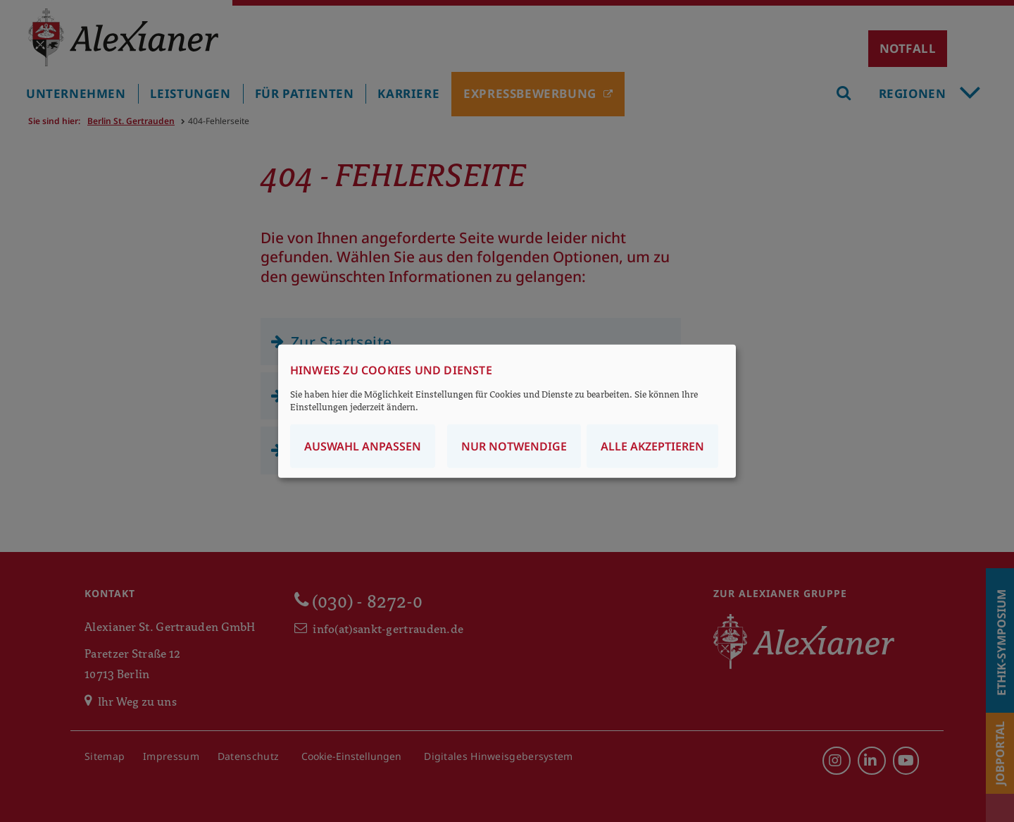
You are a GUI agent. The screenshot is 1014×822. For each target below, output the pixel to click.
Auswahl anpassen (362, 445)
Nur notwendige (514, 445)
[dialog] (507, 411)
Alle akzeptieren (652, 445)
